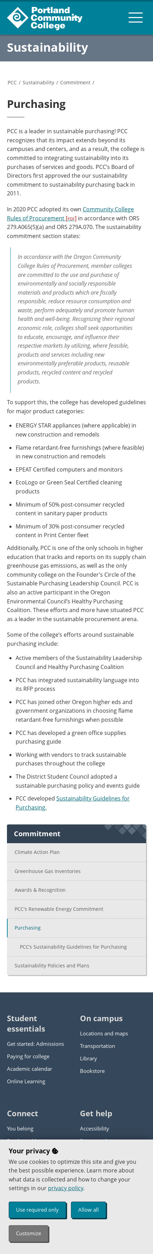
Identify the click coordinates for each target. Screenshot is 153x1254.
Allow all (88, 1209)
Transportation (97, 1045)
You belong (20, 1128)
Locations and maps (104, 1033)
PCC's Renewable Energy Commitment (59, 909)
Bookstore (92, 1070)
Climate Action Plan (37, 852)
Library (88, 1058)
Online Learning (26, 1081)
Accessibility (94, 1128)
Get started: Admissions (35, 1043)
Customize (28, 1233)
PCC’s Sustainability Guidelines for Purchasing (73, 946)
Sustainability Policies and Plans (52, 965)
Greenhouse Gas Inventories (48, 871)
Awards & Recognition (40, 890)
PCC (12, 82)
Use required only (37, 1209)
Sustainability (47, 47)
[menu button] (136, 17)
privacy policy (65, 1188)
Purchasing (28, 927)
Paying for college (28, 1056)
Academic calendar (29, 1068)
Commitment (75, 82)
